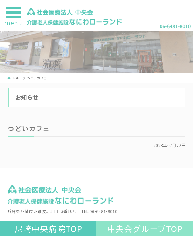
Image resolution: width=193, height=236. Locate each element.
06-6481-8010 (175, 26)
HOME (17, 78)
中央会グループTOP (145, 228)
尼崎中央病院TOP (48, 228)
